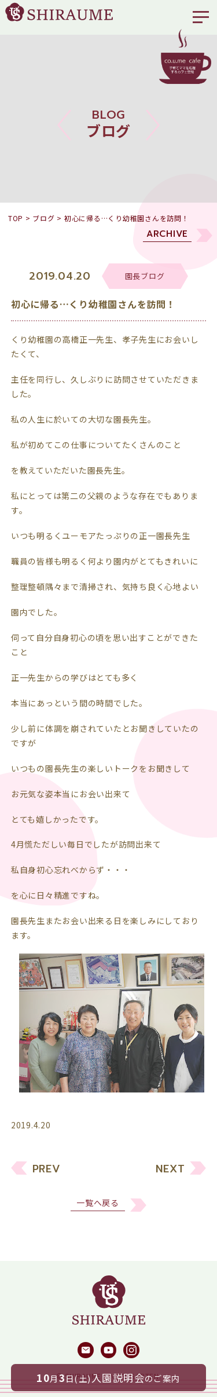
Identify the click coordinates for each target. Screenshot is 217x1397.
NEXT (170, 1178)
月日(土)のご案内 (108, 1377)
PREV (46, 1178)
